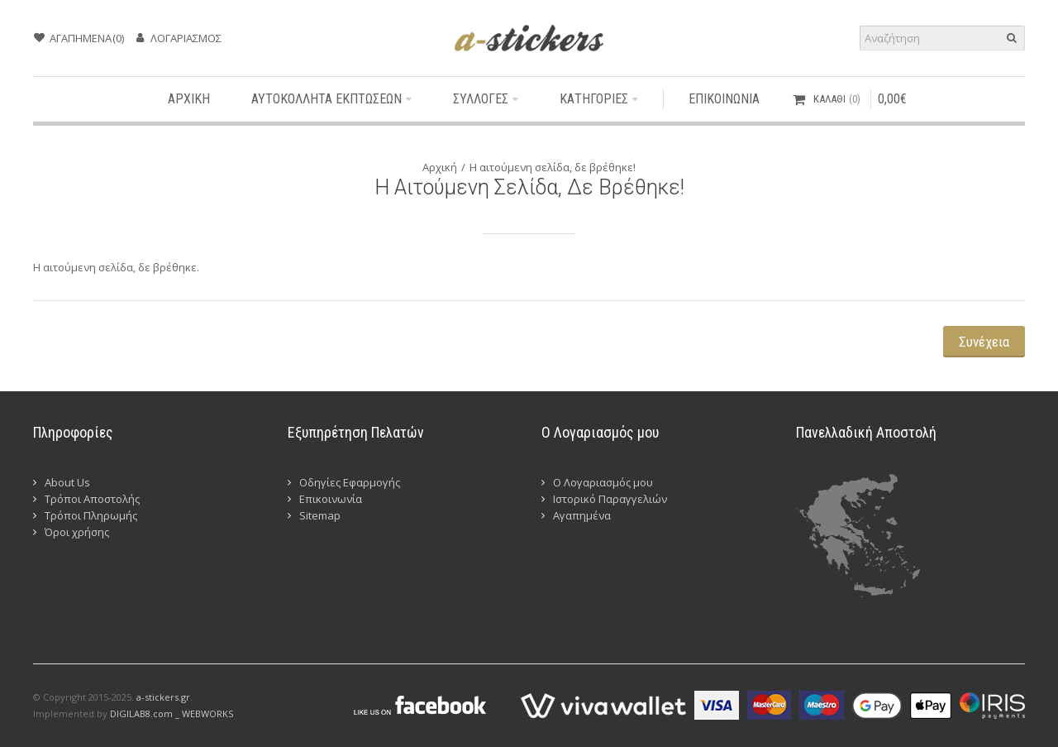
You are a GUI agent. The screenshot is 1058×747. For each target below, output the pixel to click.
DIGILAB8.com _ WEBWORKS (171, 713)
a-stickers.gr (163, 697)
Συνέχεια (984, 341)
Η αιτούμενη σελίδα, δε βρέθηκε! (552, 167)
